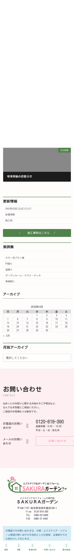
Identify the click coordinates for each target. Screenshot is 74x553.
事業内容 (33, 547)
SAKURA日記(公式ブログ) (18, 208)
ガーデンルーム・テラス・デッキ (23, 275)
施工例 (8, 220)
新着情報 (10, 214)
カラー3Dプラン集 (14, 258)
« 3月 (6, 335)
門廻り (8, 263)
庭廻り (8, 269)
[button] (37, 233)
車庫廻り (10, 281)
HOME (19, 547)
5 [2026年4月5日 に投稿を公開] (7, 319)
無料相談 (66, 547)
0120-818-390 (50, 421)
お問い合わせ (49, 547)
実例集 (8, 247)
